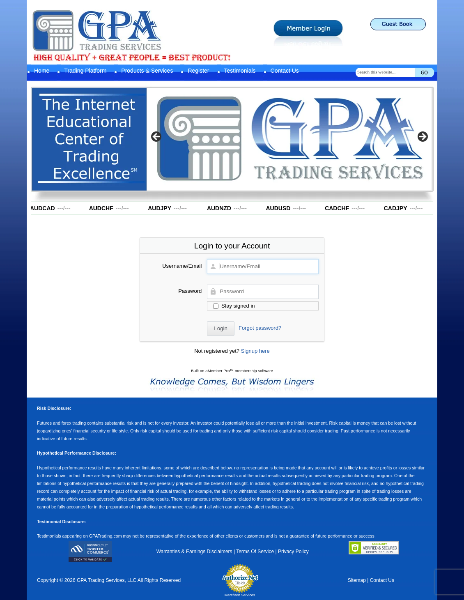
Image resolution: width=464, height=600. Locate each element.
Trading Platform (85, 70)
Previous (157, 137)
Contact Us (285, 70)
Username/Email (182, 266)
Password (190, 291)
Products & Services (147, 70)
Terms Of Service (255, 551)
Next (422, 137)
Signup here (255, 351)
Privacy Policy (293, 551)
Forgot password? (260, 328)
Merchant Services (240, 595)
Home (41, 70)
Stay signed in (234, 306)
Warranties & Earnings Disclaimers (194, 551)
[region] (289, 139)
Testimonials (240, 70)
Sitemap (357, 580)
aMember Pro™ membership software (239, 370)
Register (198, 70)
